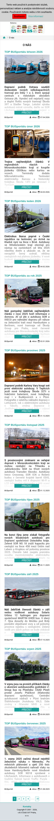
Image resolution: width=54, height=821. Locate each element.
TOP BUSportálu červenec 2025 (25, 723)
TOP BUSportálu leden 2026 (22, 201)
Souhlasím (19, 16)
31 (38, 799)
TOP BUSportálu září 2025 (21, 574)
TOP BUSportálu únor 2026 (22, 126)
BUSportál (8, 117)
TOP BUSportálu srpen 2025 (22, 648)
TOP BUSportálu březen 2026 (23, 51)
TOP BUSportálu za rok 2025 (23, 275)
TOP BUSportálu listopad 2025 (24, 424)
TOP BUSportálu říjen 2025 (21, 499)
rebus (33, 117)
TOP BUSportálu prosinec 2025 (24, 350)
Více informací (35, 16)
